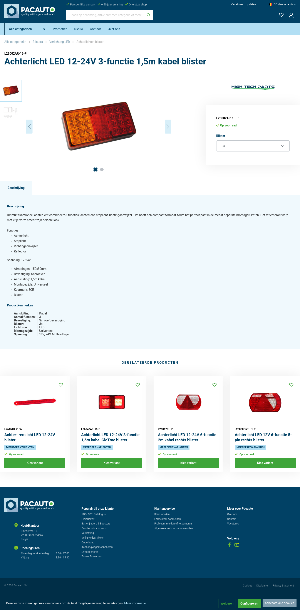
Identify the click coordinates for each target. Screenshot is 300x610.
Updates (251, 4)
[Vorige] (29, 126)
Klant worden (162, 514)
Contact (231, 519)
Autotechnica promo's (94, 528)
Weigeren (227, 603)
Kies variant (35, 463)
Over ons (232, 514)
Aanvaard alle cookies (279, 603)
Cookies (248, 585)
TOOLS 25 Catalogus (94, 514)
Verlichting (88, 532)
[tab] (16, 188)
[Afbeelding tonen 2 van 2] (102, 169)
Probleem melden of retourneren (173, 523)
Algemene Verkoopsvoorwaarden (173, 528)
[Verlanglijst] (280, 14)
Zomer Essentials (92, 556)
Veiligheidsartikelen (93, 537)
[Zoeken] (148, 15)
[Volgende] (168, 126)
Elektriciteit (88, 519)
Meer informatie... (136, 603)
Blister (220, 135)
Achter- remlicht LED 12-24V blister (29, 437)
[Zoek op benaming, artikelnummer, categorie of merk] (105, 15)
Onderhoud (88, 542)
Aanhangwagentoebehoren (97, 547)
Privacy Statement (283, 585)
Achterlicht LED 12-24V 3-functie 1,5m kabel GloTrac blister (110, 437)
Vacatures (237, 4)
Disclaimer (262, 585)
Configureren (249, 603)
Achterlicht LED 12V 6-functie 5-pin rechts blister (263, 437)
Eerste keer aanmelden (167, 519)
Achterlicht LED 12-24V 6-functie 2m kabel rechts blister (187, 437)
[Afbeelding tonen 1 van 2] (95, 169)
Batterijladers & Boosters (96, 523)
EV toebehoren (90, 551)
